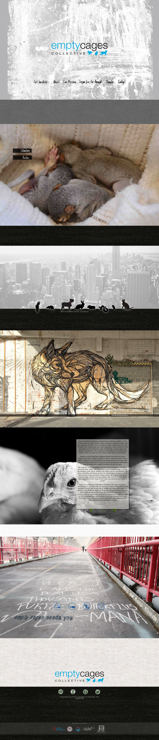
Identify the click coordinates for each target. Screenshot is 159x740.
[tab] (23, 150)
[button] (91, 510)
